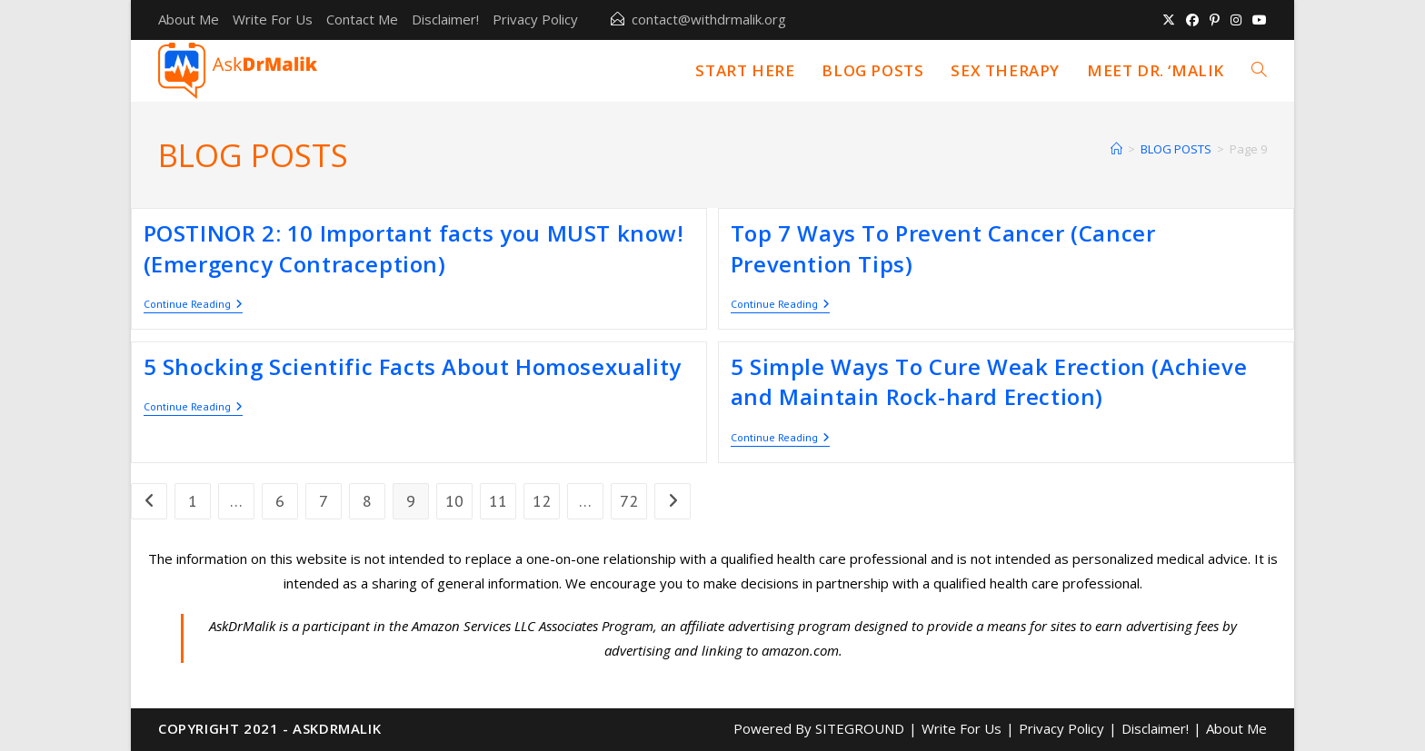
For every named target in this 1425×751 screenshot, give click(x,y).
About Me (188, 19)
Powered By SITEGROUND (818, 728)
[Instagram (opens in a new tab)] (1236, 20)
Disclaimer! (445, 19)
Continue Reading (193, 305)
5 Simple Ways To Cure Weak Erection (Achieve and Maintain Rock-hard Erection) (989, 381)
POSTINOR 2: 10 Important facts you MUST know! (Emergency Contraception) (414, 248)
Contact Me (362, 19)
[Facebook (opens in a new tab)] (1192, 20)
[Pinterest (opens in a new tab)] (1214, 20)
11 (498, 500)
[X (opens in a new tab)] (1169, 20)
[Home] (1116, 149)
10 (454, 500)
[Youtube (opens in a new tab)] (1257, 20)
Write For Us (273, 19)
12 (542, 500)
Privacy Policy (535, 19)
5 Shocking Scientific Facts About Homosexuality (413, 366)
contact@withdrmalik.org (709, 19)
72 (629, 500)
